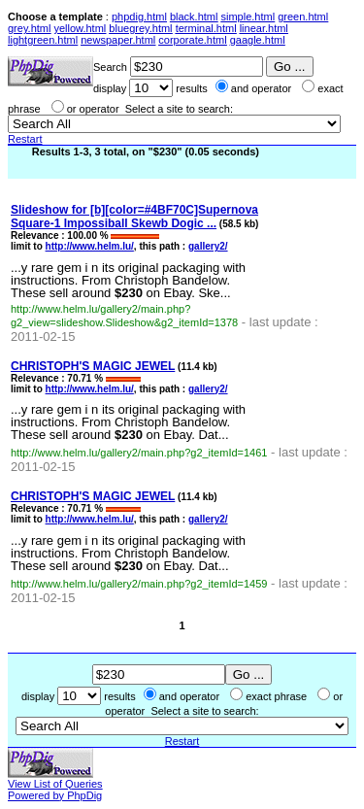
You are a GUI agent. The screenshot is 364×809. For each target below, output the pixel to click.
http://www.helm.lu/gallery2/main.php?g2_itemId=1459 (139, 584)
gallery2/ (208, 246)
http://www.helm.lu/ (90, 246)
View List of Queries (55, 784)
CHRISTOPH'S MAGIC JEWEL (93, 366)
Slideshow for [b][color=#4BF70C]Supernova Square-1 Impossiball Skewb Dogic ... (134, 216)
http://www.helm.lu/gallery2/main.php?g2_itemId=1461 (139, 452)
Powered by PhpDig (55, 795)
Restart (25, 139)
